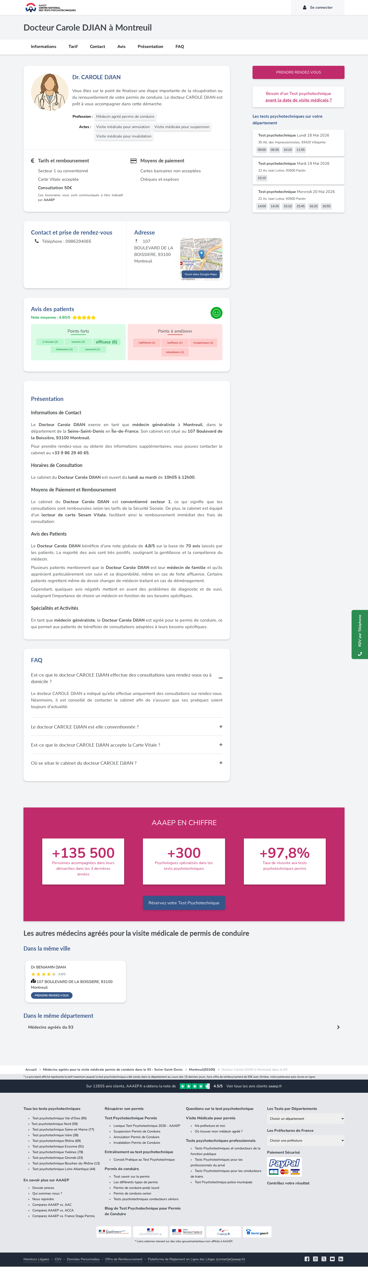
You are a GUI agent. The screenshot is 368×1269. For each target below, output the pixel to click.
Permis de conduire (122, 1171)
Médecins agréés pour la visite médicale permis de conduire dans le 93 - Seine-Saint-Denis (113, 1072)
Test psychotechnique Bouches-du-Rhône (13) (66, 1165)
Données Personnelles (83, 1261)
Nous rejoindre (43, 1201)
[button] (201, 256)
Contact (97, 46)
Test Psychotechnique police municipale (223, 1184)
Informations (43, 46)
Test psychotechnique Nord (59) (54, 1126)
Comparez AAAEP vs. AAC (52, 1207)
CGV (58, 1261)
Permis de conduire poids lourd (136, 1190)
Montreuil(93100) (202, 1072)
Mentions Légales (36, 1261)
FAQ (180, 46)
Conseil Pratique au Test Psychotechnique (144, 1162)
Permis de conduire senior (132, 1196)
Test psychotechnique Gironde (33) (57, 1160)
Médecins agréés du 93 (51, 1030)
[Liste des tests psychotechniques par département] (306, 1121)
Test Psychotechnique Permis (131, 1120)
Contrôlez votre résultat (288, 1185)
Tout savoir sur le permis (132, 1179)
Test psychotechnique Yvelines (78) (57, 1154)
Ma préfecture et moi (210, 1128)
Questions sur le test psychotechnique (219, 1111)
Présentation (150, 46)
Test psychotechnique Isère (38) (55, 1137)
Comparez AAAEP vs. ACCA (53, 1212)
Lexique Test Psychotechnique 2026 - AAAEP (147, 1128)
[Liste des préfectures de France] (306, 1143)
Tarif (73, 46)
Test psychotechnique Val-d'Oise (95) (59, 1120)
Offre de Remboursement (123, 1261)
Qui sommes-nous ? (47, 1196)
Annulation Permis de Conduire (136, 1139)
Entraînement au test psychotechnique (139, 1154)
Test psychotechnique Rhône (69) (56, 1143)
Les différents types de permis (136, 1184)
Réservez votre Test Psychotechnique (184, 905)
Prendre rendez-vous (298, 72)
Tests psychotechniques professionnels (221, 1143)
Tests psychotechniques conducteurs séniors (146, 1201)
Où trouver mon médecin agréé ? (218, 1134)
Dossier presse (43, 1190)
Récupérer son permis (124, 1111)
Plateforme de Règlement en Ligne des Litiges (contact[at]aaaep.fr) (196, 1261)
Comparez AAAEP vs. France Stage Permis (63, 1218)
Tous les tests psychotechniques (51, 1111)
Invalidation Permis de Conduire (137, 1145)
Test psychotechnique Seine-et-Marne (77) (63, 1132)
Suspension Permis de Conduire (137, 1134)
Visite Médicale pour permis (210, 1120)
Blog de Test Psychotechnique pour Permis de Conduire (143, 1213)
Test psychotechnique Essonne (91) (58, 1149)
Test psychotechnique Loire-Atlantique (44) (63, 1171)
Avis (121, 46)
